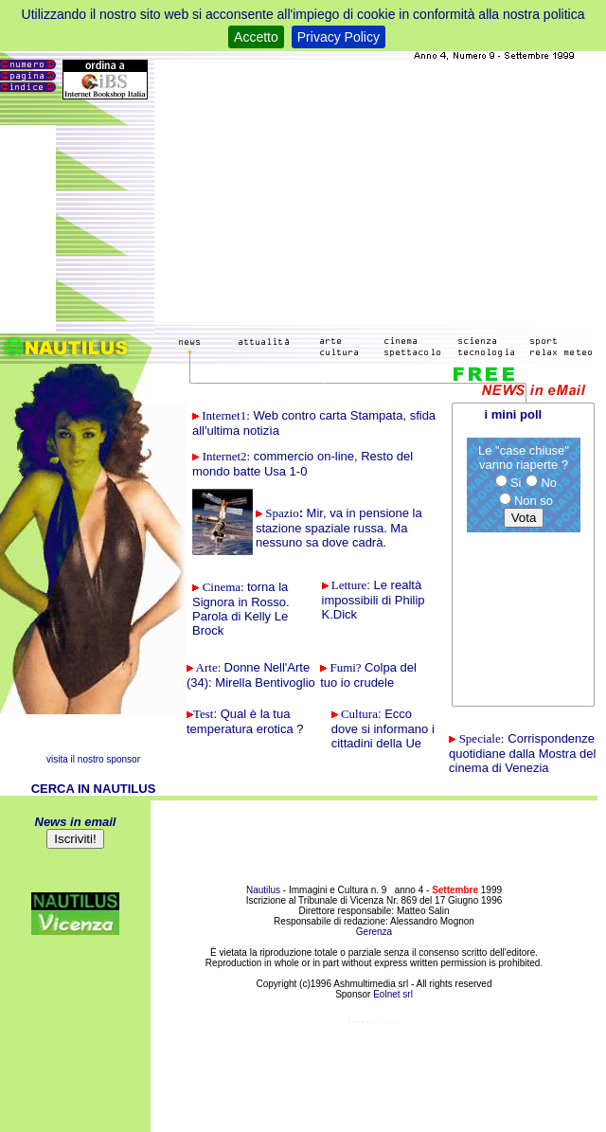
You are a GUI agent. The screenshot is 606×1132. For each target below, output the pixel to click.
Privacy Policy (338, 37)
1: (226, 415)
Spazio (281, 513)
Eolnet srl (393, 994)
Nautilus (264, 890)
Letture (349, 585)
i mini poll (514, 414)
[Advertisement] (375, 192)
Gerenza (374, 931)
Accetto (256, 37)
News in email (75, 822)
